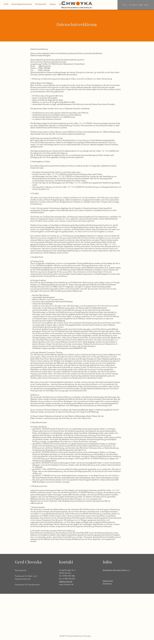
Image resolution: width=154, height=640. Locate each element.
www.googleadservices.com (55, 388)
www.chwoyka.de (66, 584)
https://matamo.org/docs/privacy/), (45, 418)
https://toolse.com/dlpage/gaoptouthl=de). (94, 333)
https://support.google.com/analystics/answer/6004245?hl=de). (62, 348)
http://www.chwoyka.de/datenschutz (69, 539)
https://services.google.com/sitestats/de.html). (68, 391)
